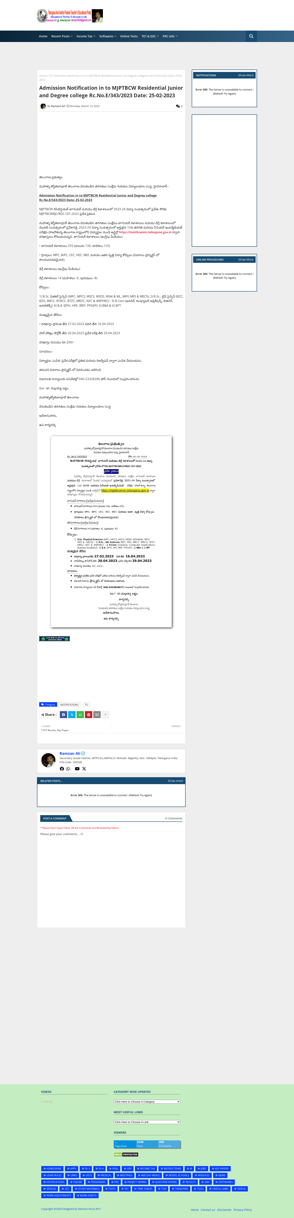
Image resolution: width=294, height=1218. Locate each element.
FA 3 (87, 1168)
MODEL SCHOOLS (179, 1175)
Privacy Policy (243, 1210)
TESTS (112, 1188)
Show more (175, 781)
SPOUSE (51, 1188)
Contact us (208, 1210)
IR (191, 1168)
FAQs (115, 1168)
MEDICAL (106, 1175)
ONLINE (77, 1182)
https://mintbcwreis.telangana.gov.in (145, 232)
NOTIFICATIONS (69, 704)
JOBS (203, 1168)
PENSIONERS (98, 1182)
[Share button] (105, 714)
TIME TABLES (145, 1188)
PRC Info (169, 36)
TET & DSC (149, 36)
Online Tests (129, 36)
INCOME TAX (147, 1168)
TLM (163, 1188)
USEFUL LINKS (220, 1188)
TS (50, 75)
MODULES (204, 1175)
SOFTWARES (226, 1182)
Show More (246, 75)
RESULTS (191, 1182)
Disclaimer (224, 1210)
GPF (129, 1168)
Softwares (106, 36)
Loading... (47, 1101)
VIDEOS (241, 1188)
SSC (67, 1188)
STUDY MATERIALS (89, 1188)
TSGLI (200, 1188)
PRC (116, 1182)
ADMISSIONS (54, 1168)
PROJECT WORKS (137, 1182)
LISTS (89, 1175)
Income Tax (84, 36)
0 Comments (173, 818)
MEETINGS (126, 1175)
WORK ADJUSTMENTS (59, 1195)
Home (43, 36)
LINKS (73, 1175)
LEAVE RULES (54, 1175)
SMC (207, 1182)
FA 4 (101, 1168)
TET (126, 1188)
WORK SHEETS (88, 1195)
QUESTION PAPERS (166, 1182)
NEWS (221, 1175)
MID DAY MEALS (150, 1175)
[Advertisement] (182, 15)
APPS (73, 1168)
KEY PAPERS (222, 1168)
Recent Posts (60, 36)
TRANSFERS (181, 1188)
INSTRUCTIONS (172, 1168)
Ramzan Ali (70, 753)
